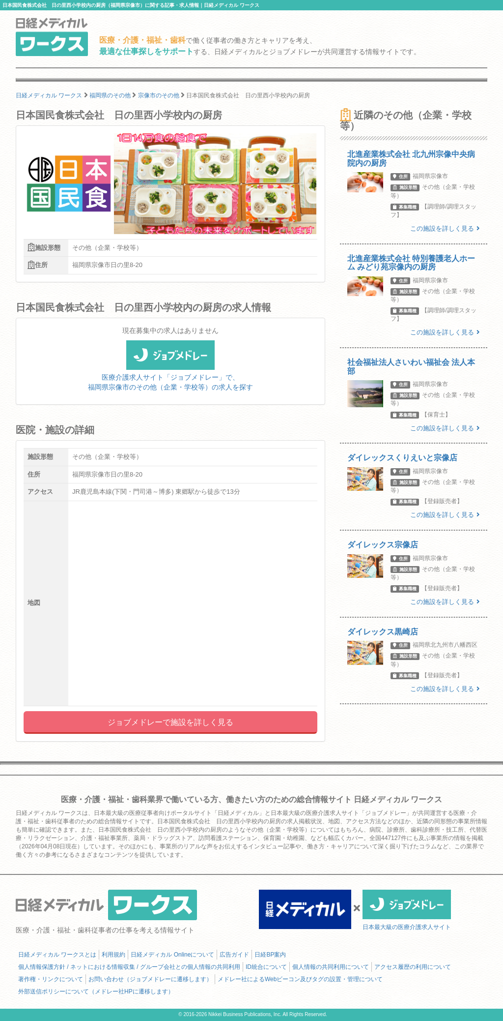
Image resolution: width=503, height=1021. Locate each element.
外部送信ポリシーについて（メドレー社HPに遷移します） (96, 991)
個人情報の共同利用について (330, 966)
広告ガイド (234, 954)
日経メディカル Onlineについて (172, 954)
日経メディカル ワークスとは (57, 954)
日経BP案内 (270, 954)
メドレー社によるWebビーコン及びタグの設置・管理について (300, 979)
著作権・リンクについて (50, 979)
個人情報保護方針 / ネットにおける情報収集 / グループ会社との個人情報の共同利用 (129, 966)
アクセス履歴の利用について (412, 966)
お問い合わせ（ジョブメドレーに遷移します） (150, 979)
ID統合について (266, 966)
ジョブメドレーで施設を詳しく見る (170, 722)
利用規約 (113, 954)
